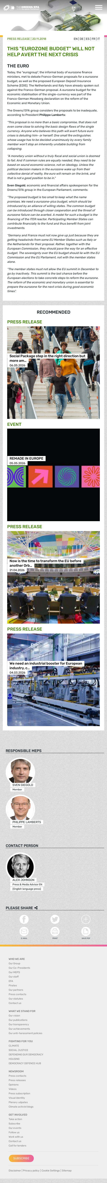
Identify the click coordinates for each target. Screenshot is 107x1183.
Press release (18, 39)
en (76, 39)
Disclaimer (15, 1170)
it (98, 39)
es (88, 39)
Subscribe (21, 1158)
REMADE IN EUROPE (26, 459)
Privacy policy (31, 1170)
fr (93, 39)
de (82, 39)
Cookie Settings (51, 1170)
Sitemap (67, 1170)
